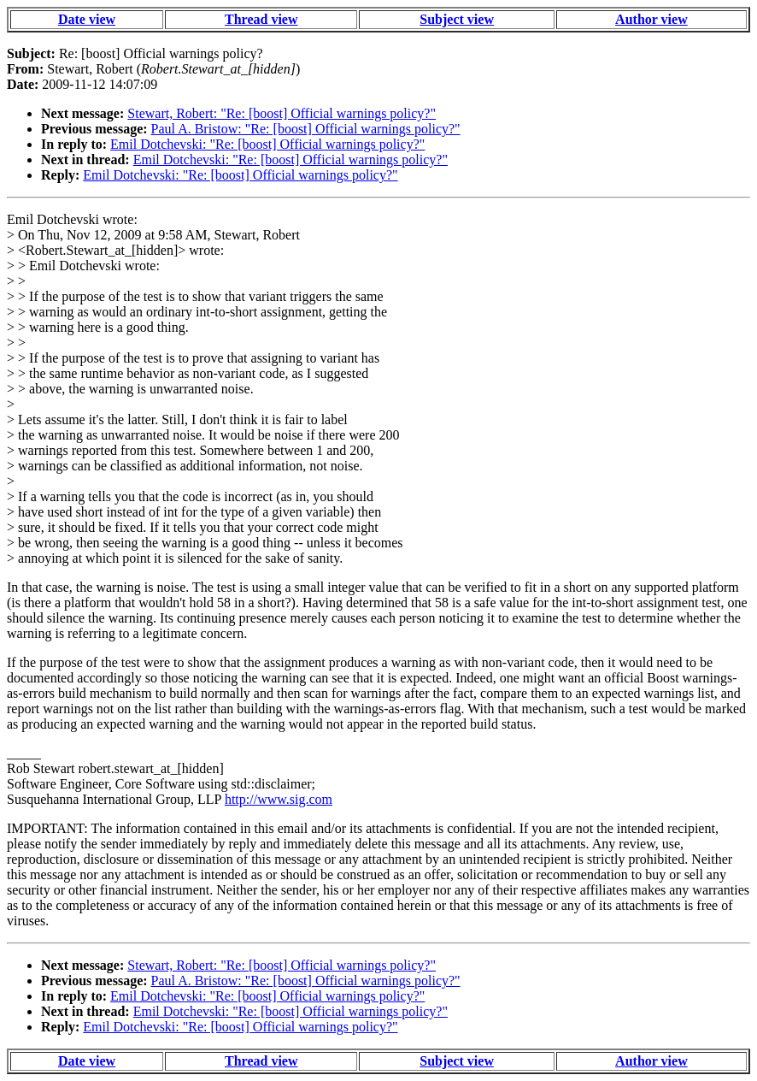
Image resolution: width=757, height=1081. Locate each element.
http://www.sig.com (278, 799)
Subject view (457, 19)
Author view (651, 19)
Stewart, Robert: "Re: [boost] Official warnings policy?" (281, 113)
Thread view (261, 19)
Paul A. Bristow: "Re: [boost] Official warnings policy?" (306, 128)
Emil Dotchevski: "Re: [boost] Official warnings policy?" (267, 144)
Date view (86, 19)
